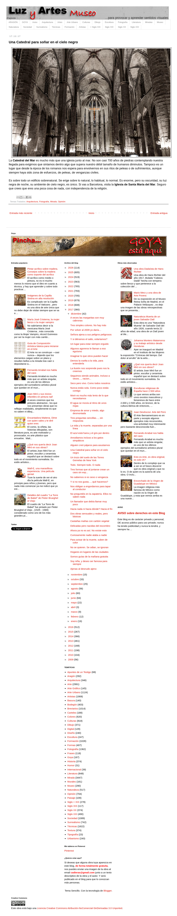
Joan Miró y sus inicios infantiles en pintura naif (40, 395)
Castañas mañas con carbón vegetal (89, 521)
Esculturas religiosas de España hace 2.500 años (147, 389)
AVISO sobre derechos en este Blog (141, 513)
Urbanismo (73, 838)
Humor (71, 765)
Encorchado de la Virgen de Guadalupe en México (148, 482)
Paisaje (71, 797)
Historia (71, 761)
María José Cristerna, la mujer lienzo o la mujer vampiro (43, 321)
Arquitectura (47, 22)
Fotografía (122, 22)
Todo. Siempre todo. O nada (85, 464)
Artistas (82, 27)
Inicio (91, 213)
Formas (71, 745)
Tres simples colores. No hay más (88, 325)
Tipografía (72, 834)
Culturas (86, 22)
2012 (71, 645)
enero (74, 621)
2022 (71, 286)
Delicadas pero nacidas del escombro (90, 525)
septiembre (77, 584)
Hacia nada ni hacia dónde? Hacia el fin (91, 509)
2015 (71, 631)
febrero (75, 616)
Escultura (109, 22)
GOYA (25, 22)
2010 (71, 655)
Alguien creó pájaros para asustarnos (90, 445)
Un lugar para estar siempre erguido (89, 344)
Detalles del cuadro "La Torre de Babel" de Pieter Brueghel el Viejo (42, 498)
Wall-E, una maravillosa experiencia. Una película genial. (40, 471)
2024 (71, 277)
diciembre (76, 313)
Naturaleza (14, 27)
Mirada (53, 201)
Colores (71, 716)
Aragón (71, 676)
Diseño (71, 733)
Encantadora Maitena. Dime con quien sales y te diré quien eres (42, 420)
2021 (71, 291)
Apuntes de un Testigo (79, 672)
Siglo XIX (109, 27)
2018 (71, 305)
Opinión (61, 201)
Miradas (148, 22)
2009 (71, 659)
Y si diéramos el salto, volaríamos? (88, 339)
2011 (71, 650)
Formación (69, 27)
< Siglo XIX (95, 27)
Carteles (71, 712)
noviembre (77, 574)
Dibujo (97, 22)
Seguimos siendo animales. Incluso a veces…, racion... (90, 377)
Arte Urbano (72, 22)
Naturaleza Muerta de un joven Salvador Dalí (147, 318)
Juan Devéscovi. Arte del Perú (150, 412)
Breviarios (72, 708)
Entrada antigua (159, 213)
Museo (160, 22)
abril (73, 607)
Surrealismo (41, 27)
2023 (71, 281)
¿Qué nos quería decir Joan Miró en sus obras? (42, 446)
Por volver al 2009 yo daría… (85, 330)
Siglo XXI (134, 27)
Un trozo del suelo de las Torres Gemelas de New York (87, 459)
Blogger (108, 890)
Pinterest (69, 850)
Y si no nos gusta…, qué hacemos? (89, 481)
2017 (71, 309)
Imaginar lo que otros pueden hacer (89, 356)
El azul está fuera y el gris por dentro (89, 433)
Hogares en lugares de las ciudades (89, 552)
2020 (71, 295)
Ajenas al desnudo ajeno (83, 568)
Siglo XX (122, 27)
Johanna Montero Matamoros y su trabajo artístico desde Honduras (149, 343)
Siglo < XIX (73, 802)
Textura (71, 830)
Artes (60, 22)
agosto (75, 588)
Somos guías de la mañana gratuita (89, 556)
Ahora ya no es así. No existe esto (88, 530)
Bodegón (72, 704)
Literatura (136, 22)
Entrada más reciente (21, 213)
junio (74, 598)
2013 (71, 641)
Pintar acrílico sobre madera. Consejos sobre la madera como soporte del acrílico (42, 271)
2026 (71, 267)
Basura (71, 700)
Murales (71, 781)
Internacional (74, 769)
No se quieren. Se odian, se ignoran (89, 547)
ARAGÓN (13, 22)
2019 (71, 300)
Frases (71, 753)
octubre (75, 579)
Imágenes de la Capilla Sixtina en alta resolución (40, 297)
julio (73, 593)
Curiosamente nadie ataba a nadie (88, 535)
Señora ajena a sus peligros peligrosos (91, 334)
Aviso (34, 22)
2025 (71, 272)
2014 (71, 636)
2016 (71, 627)
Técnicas (56, 27)
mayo (74, 602)
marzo (74, 611)
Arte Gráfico (73, 688)
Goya (70, 757)
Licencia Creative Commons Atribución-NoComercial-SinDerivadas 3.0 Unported (79, 908)
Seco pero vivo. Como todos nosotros (90, 383)
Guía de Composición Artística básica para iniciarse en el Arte (42, 346)
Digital (70, 729)
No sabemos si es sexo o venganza (89, 477)
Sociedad (27, 27)
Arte (69, 684)
